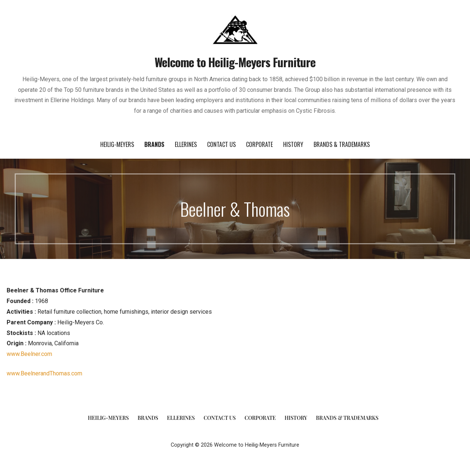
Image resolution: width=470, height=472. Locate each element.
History (293, 144)
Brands (154, 144)
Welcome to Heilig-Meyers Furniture (235, 62)
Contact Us (221, 144)
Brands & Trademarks (342, 144)
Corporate (259, 144)
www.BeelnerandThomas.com (44, 373)
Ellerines (186, 144)
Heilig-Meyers (117, 144)
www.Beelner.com (29, 353)
